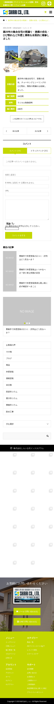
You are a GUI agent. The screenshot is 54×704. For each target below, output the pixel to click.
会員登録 (9, 669)
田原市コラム (11, 392)
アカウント (10, 673)
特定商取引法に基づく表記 (36, 688)
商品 (8, 365)
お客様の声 (11, 345)
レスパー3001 (32, 650)
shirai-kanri (17, 28)
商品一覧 (30, 642)
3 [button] (29, 323)
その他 (9, 352)
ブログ (9, 358)
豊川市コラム (11, 398)
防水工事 (10, 412)
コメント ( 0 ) (15, 151)
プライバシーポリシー (35, 692)
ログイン (9, 680)
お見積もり (31, 677)
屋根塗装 (10, 378)
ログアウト (10, 684)
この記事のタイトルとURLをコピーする (27, 119)
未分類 (9, 385)
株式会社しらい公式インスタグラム (29, 448)
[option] (27, 316)
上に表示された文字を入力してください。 (23, 226)
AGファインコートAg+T (36, 646)
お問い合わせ (32, 673)
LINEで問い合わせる (28, 622)
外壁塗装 (10, 372)
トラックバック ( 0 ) (39, 151)
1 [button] (24, 323)
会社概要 (30, 669)
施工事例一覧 (10, 650)
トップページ (10, 642)
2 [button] (27, 323)
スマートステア (32, 654)
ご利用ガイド (32, 680)
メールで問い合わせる (28, 611)
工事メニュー (10, 646)
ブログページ (10, 654)
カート (8, 677)
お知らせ (9, 658)
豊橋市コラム (11, 405)
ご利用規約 (31, 684)
